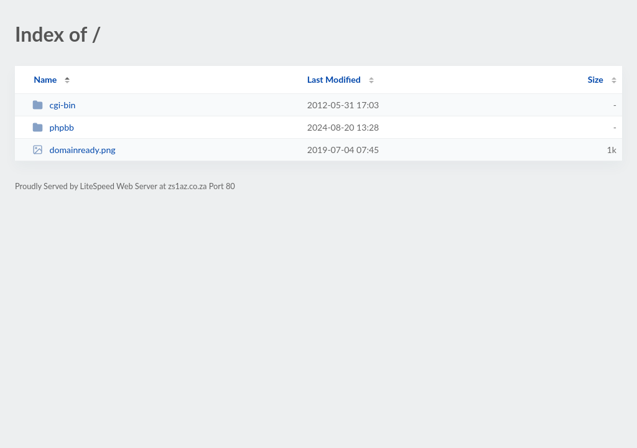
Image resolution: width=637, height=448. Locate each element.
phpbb (53, 127)
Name (45, 79)
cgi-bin (53, 105)
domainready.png (73, 149)
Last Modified (334, 79)
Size (595, 79)
